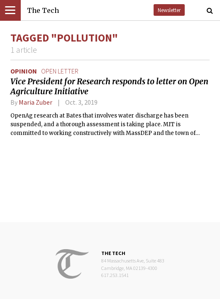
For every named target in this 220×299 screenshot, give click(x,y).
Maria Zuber (35, 102)
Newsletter (169, 10)
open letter (59, 71)
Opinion (23, 71)
